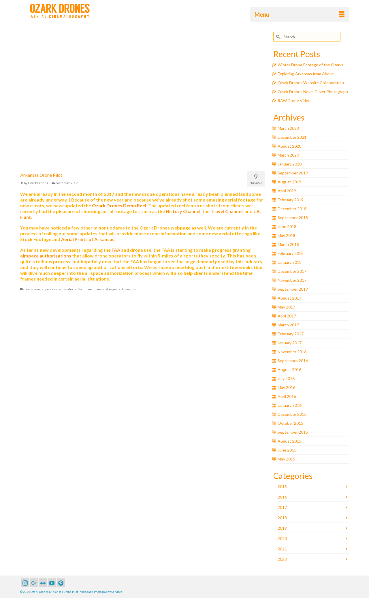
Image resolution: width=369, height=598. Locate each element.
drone (88, 289)
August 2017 (289, 298)
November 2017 (292, 280)
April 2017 (287, 315)
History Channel (183, 211)
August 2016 (289, 369)
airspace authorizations (45, 255)
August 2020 (289, 146)
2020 (282, 538)
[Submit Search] (277, 37)
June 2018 (287, 226)
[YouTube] (52, 582)
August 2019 (289, 181)
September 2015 (293, 432)
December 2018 (292, 208)
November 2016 (292, 351)
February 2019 (291, 199)
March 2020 (288, 155)
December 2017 (292, 271)
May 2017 (286, 306)
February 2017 (291, 333)
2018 (282, 517)
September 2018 (293, 217)
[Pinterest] (61, 582)
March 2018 (288, 244)
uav (133, 289)
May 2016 (286, 387)
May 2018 (286, 235)
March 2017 (288, 324)
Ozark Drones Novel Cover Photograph (313, 91)
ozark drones (121, 289)
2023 (282, 559)
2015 (282, 486)
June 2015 (287, 449)
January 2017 (290, 342)
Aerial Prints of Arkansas (87, 239)
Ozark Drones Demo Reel (119, 205)
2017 (74, 183)
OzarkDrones (38, 183)
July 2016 (286, 378)
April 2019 (287, 190)
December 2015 (292, 414)
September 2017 (293, 289)
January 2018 (290, 262)
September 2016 (293, 360)
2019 (282, 528)
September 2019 (293, 172)
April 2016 (287, 396)
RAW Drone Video (294, 100)
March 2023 (288, 128)
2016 (282, 496)
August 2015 (289, 441)
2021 (282, 548)
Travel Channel (226, 211)
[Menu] (299, 14)
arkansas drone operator (39, 289)
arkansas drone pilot (69, 289)
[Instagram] (25, 582)
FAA (116, 250)
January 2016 (290, 405)
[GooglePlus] (34, 582)
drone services (102, 289)
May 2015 (286, 458)
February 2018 (291, 253)
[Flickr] (43, 582)
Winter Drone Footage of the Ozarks (311, 64)
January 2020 (290, 163)
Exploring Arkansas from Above (306, 73)
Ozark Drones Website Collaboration (311, 82)
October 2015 (290, 423)
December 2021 (292, 137)
